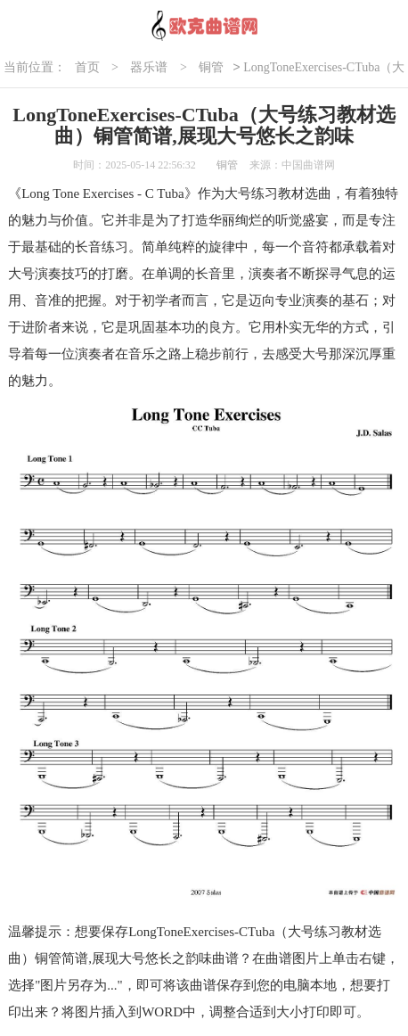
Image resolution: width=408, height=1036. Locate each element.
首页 (87, 67)
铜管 (211, 67)
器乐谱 (148, 67)
